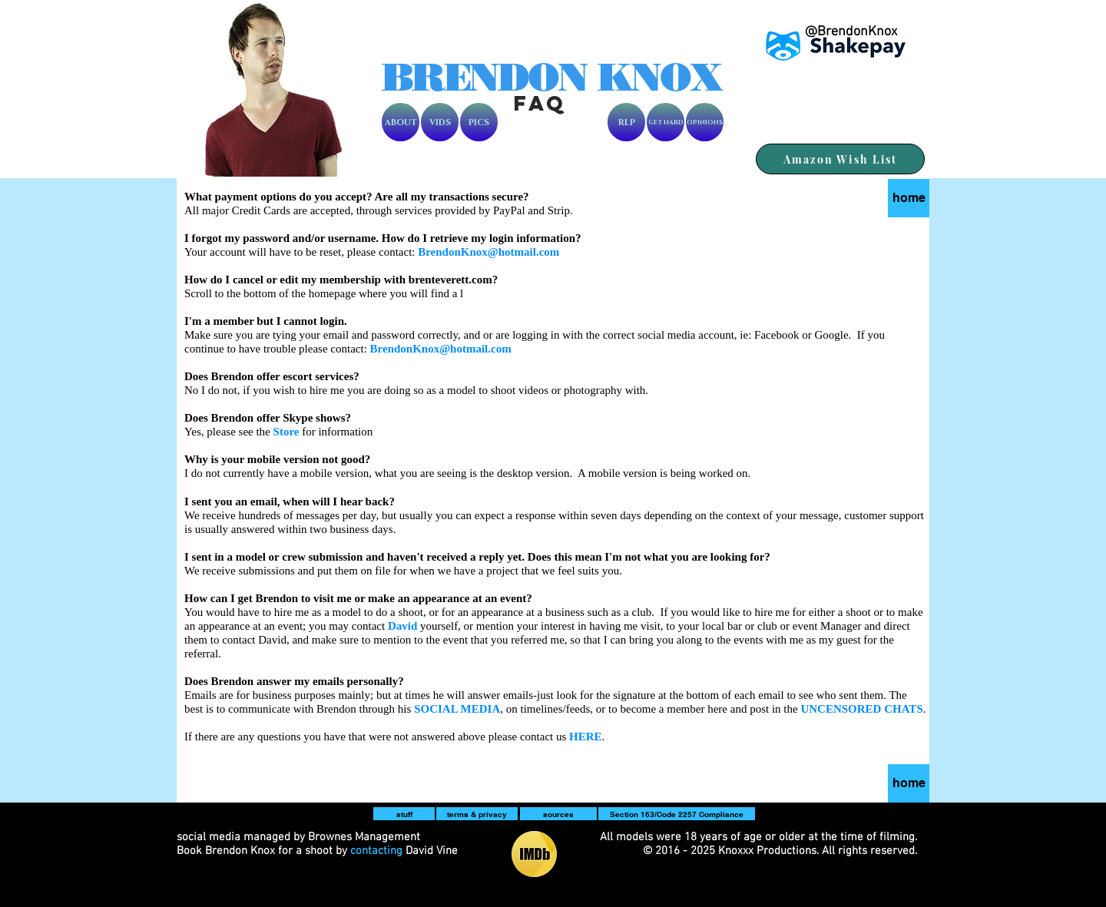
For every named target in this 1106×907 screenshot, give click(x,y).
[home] (908, 783)
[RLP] (626, 122)
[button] (457, 709)
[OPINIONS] (705, 122)
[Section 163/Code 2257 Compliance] (676, 813)
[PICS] (479, 122)
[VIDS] (440, 122)
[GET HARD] (665, 122)
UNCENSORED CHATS (861, 709)
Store (286, 431)
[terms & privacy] (477, 813)
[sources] (558, 813)
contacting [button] (376, 851)
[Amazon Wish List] (840, 159)
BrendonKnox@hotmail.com (488, 252)
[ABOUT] (400, 122)
